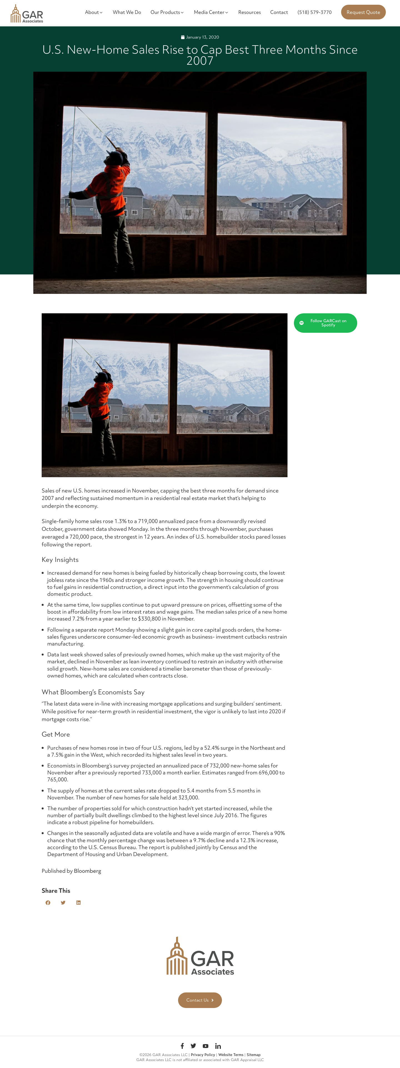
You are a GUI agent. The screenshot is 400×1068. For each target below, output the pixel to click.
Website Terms (230, 1054)
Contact (279, 12)
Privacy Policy (203, 1054)
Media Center (211, 12)
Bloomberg (87, 870)
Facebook (182, 1047)
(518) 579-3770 (315, 12)
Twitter (193, 1047)
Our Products (167, 12)
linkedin (218, 1047)
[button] (48, 902)
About (94, 12)
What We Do (127, 12)
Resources (249, 12)
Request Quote (363, 12)
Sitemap (254, 1054)
